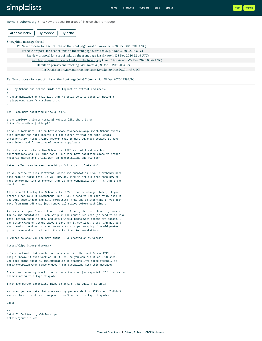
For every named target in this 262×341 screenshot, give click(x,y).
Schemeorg (28, 22)
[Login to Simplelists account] (237, 8)
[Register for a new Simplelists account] (249, 8)
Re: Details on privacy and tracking (65, 69)
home (113, 7)
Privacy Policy (133, 332)
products (128, 7)
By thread (46, 33)
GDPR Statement (155, 332)
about (169, 7)
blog (157, 7)
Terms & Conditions (108, 332)
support (144, 7)
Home (11, 22)
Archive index (20, 33)
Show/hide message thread (25, 41)
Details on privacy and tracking (58, 65)
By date (68, 33)
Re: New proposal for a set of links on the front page (56, 51)
